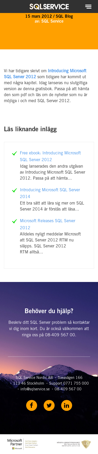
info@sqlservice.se (35, 389)
